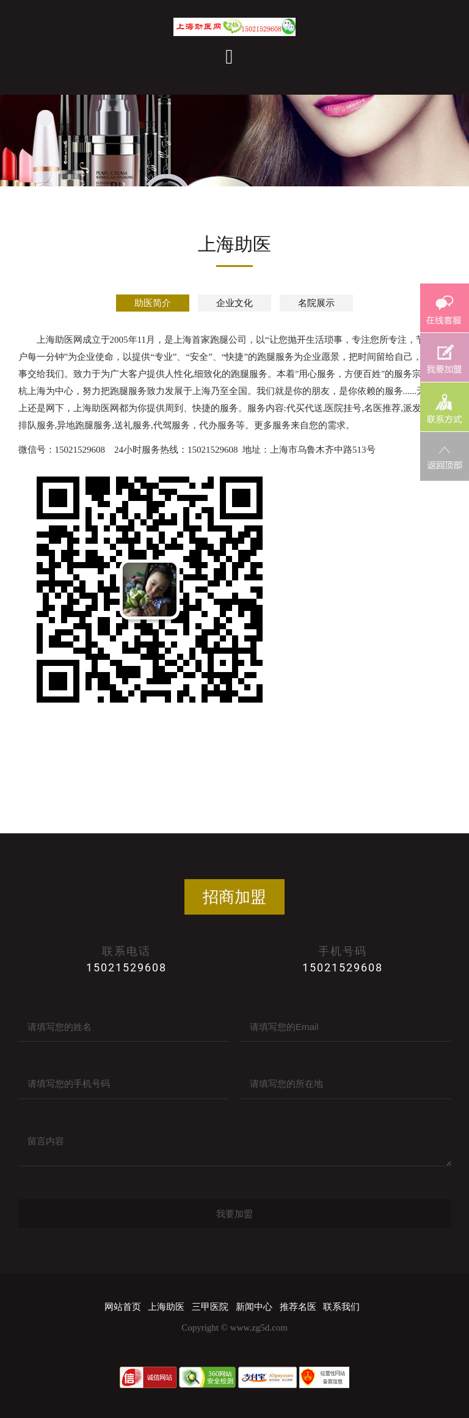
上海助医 (166, 1307)
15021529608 (126, 967)
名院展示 (316, 303)
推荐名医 (298, 1307)
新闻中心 (254, 1307)
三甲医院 (210, 1307)
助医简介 (152, 303)
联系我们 (341, 1307)
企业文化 (234, 303)
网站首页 (122, 1307)
